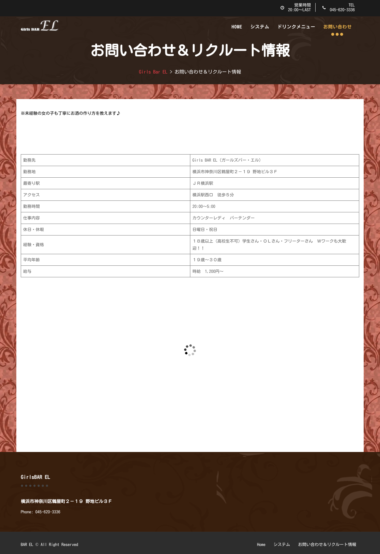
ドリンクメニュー (296, 27)
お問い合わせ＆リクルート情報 (327, 544)
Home (237, 27)
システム (259, 27)
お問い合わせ (337, 27)
